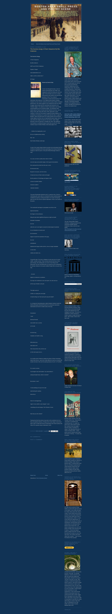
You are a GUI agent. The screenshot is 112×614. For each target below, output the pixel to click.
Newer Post (33, 475)
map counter (67, 182)
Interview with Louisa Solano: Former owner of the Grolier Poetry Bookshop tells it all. (73, 115)
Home (32, 44)
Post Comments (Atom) (42, 478)
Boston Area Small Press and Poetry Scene (56, 7)
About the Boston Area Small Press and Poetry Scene (48, 44)
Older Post (59, 475)
